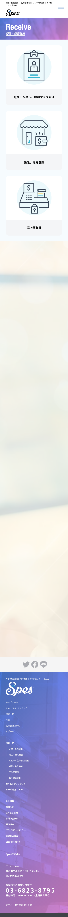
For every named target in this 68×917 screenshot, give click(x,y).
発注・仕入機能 (16, 754)
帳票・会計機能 (16, 766)
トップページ (12, 702)
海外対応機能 (15, 777)
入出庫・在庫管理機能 (19, 760)
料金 (8, 719)
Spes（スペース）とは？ (17, 708)
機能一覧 (10, 713)
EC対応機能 (14, 772)
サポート (10, 731)
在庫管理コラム (13, 725)
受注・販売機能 (16, 748)
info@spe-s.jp (23, 904)
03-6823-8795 (30, 890)
